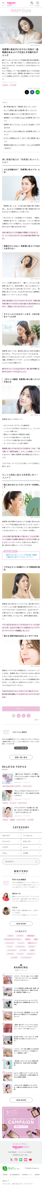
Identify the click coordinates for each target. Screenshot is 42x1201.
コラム (4, 853)
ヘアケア (5, 847)
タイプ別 (30, 820)
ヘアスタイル (20, 946)
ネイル (25, 847)
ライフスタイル (26, 957)
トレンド (13, 803)
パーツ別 (13, 85)
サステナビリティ (28, 1183)
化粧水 (32, 950)
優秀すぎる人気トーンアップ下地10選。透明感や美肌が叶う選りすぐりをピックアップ (21, 556)
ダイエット (31, 954)
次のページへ (21, 709)
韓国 (36, 939)
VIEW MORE (21, 923)
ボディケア (27, 841)
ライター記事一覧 (21, 748)
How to (5, 85)
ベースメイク (27, 835)
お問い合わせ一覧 (17, 1183)
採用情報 (37, 1174)
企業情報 (5, 1174)
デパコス (10, 954)
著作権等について (27, 1174)
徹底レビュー (32, 943)
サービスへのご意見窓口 (25, 1152)
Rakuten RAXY (11, 4)
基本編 (12, 820)
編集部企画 (31, 936)
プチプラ (31, 946)
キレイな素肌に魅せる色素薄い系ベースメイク (20, 110)
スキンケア (6, 835)
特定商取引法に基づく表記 (20, 1155)
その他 (25, 853)
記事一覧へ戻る (21, 757)
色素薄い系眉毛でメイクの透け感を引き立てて (20, 114)
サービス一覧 (6, 1183)
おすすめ (20, 936)
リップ (10, 946)
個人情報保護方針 (15, 1174)
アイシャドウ (27, 786)
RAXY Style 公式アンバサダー (12, 786)
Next (37, 720)
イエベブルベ (22, 803)
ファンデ (20, 954)
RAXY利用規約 (12, 1152)
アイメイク (13, 82)
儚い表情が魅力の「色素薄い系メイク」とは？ (20, 106)
